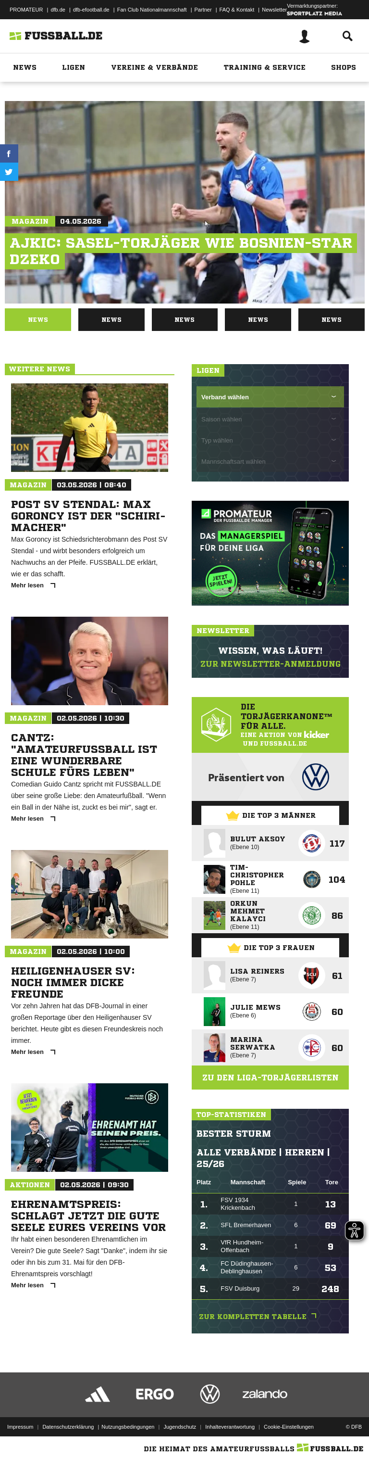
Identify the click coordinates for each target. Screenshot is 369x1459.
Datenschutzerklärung (68, 1427)
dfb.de (57, 10)
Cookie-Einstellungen (289, 1427)
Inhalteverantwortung (230, 1427)
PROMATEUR (26, 10)
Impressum (20, 1427)
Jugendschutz (179, 1427)
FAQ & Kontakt (237, 10)
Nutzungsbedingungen (127, 1427)
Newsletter (274, 10)
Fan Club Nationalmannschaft (152, 10)
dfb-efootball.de (91, 10)
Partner (203, 10)
